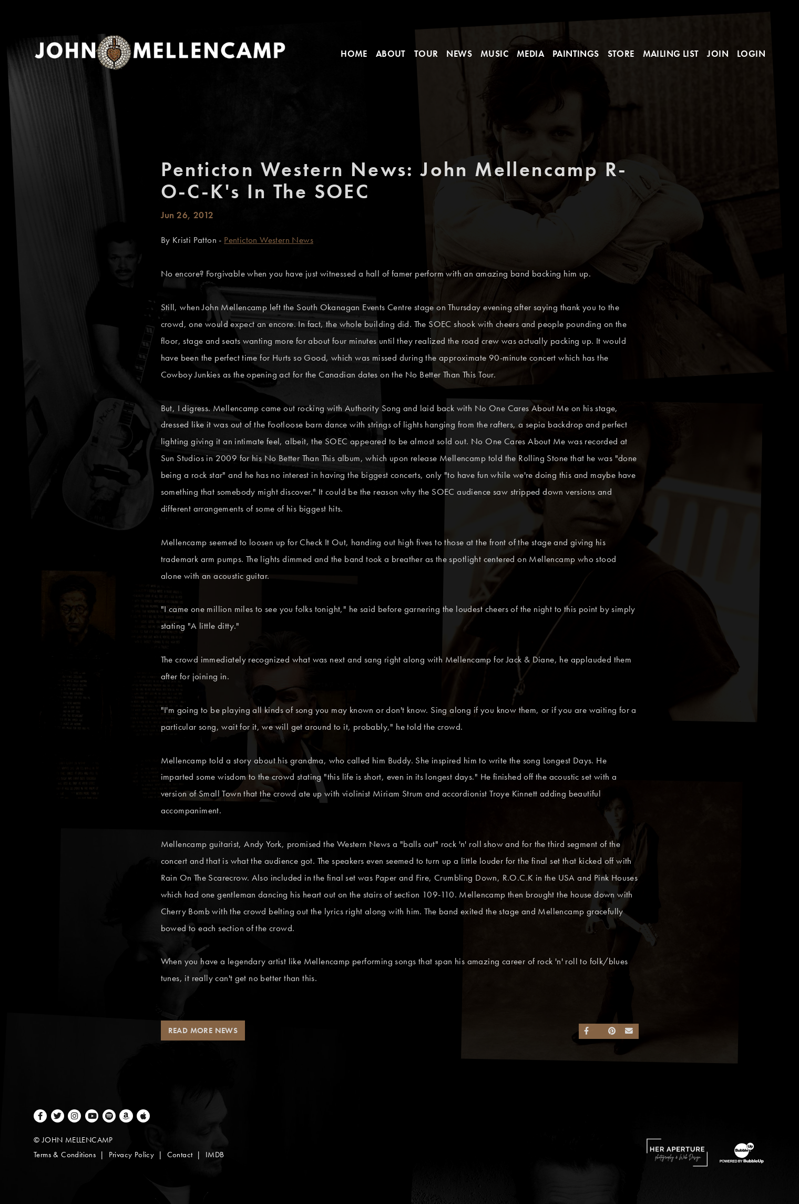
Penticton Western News (268, 240)
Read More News (203, 1030)
